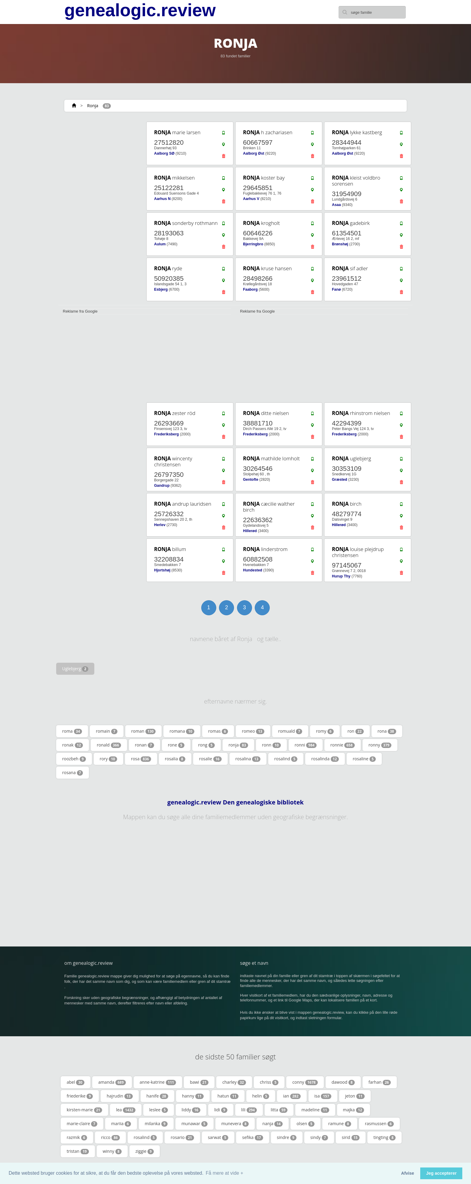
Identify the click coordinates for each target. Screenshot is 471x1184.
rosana (72, 773)
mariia (121, 1124)
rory (108, 759)
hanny (193, 1096)
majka (353, 1110)
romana (181, 731)
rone (176, 745)
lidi (220, 1110)
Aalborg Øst (253, 153)
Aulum (160, 244)
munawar (194, 1124)
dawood (343, 1082)
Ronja (92, 105)
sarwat (218, 1137)
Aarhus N (162, 199)
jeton (355, 1096)
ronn (271, 745)
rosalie (210, 759)
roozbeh (74, 759)
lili (249, 1110)
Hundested (252, 570)
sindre (286, 1137)
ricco (110, 1137)
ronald (109, 745)
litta (279, 1110)
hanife (157, 1096)
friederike (80, 1096)
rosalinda (325, 759)
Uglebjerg (75, 669)
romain (106, 731)
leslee (158, 1110)
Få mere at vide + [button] (224, 1173)
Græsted (339, 479)
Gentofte (250, 479)
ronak (72, 745)
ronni (306, 745)
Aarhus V (251, 199)
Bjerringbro (253, 244)
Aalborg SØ (164, 153)
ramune (339, 1124)
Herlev (160, 525)
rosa (141, 759)
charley (234, 1082)
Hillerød (250, 531)
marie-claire (82, 1124)
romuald (290, 731)
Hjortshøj (162, 570)
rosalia (175, 759)
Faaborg (250, 289)
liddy (191, 1110)
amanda (112, 1082)
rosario (182, 1137)
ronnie (342, 745)
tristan (78, 1151)
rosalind (285, 759)
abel (75, 1082)
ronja (238, 745)
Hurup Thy (341, 576)
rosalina (247, 759)
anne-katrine (158, 1082)
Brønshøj (340, 244)
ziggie (144, 1151)
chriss (269, 1082)
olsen (305, 1124)
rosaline (364, 759)
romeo (253, 731)
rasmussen (379, 1124)
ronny (380, 745)
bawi (199, 1082)
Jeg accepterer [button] (441, 1173)
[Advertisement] (100, 211)
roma (72, 731)
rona (387, 731)
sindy (319, 1137)
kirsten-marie (84, 1110)
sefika (252, 1137)
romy (325, 731)
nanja (273, 1124)
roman (143, 731)
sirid (351, 1137)
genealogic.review (140, 10)
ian (291, 1096)
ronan (144, 745)
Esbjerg (161, 289)
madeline (315, 1110)
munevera (235, 1124)
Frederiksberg (166, 434)
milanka (156, 1124)
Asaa (336, 205)
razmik (77, 1137)
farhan (380, 1082)
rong (206, 745)
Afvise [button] (407, 1173)
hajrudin (119, 1096)
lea (125, 1110)
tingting (384, 1137)
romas (218, 731)
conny (305, 1082)
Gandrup (161, 485)
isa (323, 1096)
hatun (228, 1096)
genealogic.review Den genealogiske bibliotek (235, 802)
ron (356, 731)
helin (260, 1096)
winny (112, 1151)
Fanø (336, 289)
